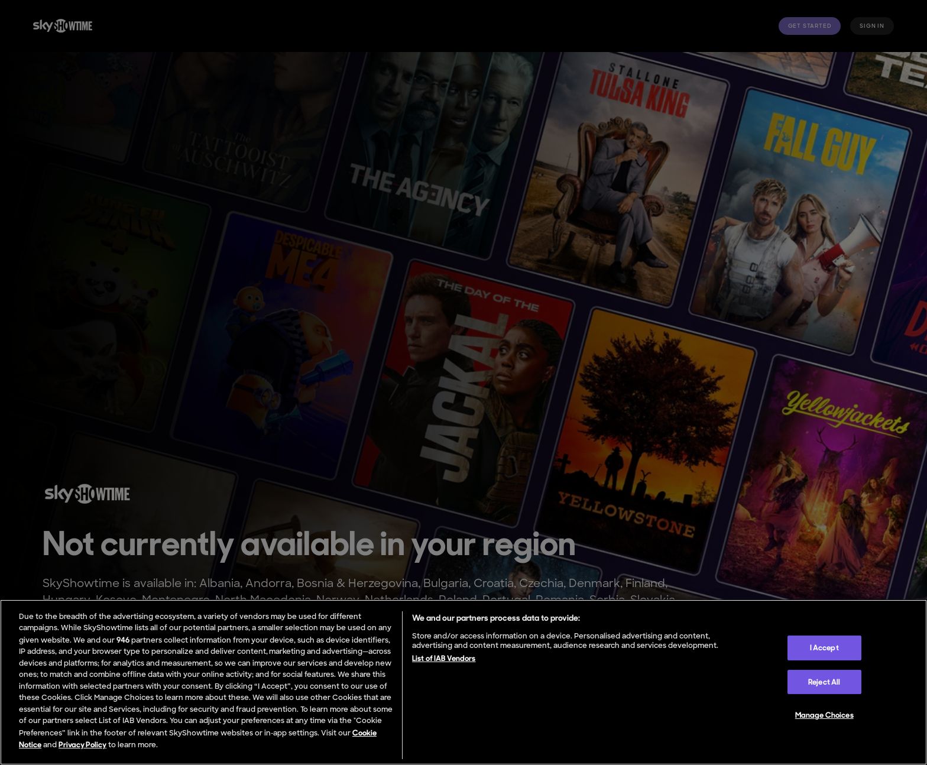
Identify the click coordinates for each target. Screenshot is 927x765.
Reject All (824, 682)
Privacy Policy (82, 745)
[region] (463, 682)
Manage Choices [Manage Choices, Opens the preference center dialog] (824, 715)
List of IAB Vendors (443, 658)
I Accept (824, 648)
